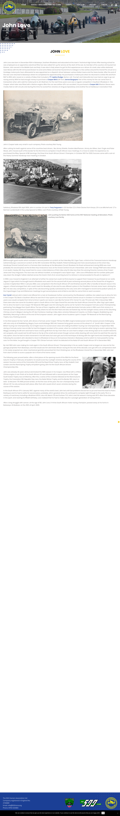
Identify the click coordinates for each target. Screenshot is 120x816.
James (67, 79)
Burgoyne (74, 79)
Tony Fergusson (56, 207)
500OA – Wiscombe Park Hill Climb (46, 5)
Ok (103, 813)
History (92, 5)
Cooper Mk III (52, 79)
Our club (80, 5)
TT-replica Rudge (56, 77)
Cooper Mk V (95, 84)
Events (69, 5)
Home (23, 5)
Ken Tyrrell (7, 295)
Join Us (104, 5)
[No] (118, 813)
